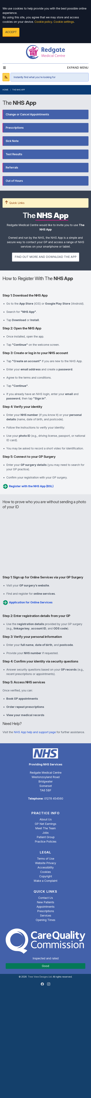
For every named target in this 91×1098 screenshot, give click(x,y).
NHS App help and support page (35, 732)
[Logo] (45, 52)
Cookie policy (43, 21)
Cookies (45, 872)
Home (5, 90)
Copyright (45, 876)
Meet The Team (45, 828)
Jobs (45, 832)
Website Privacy (45, 863)
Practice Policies (45, 841)
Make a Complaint (45, 880)
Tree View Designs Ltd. (40, 976)
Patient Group (46, 837)
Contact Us (45, 897)
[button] (45, 114)
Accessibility (45, 867)
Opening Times (45, 920)
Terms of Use (45, 858)
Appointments (45, 906)
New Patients (45, 902)
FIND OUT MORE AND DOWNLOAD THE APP (45, 256)
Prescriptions (45, 911)
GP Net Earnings (45, 823)
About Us (45, 819)
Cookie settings (64, 21)
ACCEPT (11, 32)
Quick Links (14, 203)
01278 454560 (53, 798)
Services (45, 915)
